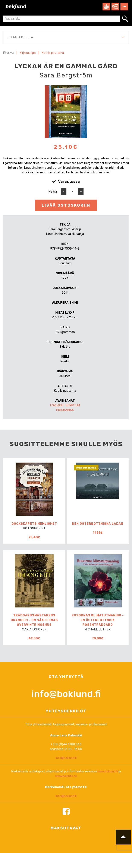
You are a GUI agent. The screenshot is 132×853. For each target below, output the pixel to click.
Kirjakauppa (28, 53)
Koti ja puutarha (53, 53)
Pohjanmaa (65, 410)
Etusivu (8, 53)
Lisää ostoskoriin (66, 205)
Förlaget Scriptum (65, 405)
